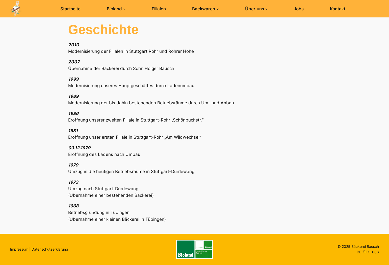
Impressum (19, 249)
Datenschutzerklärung (50, 249)
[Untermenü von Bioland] (124, 9)
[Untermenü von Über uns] (266, 9)
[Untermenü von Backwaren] (217, 9)
